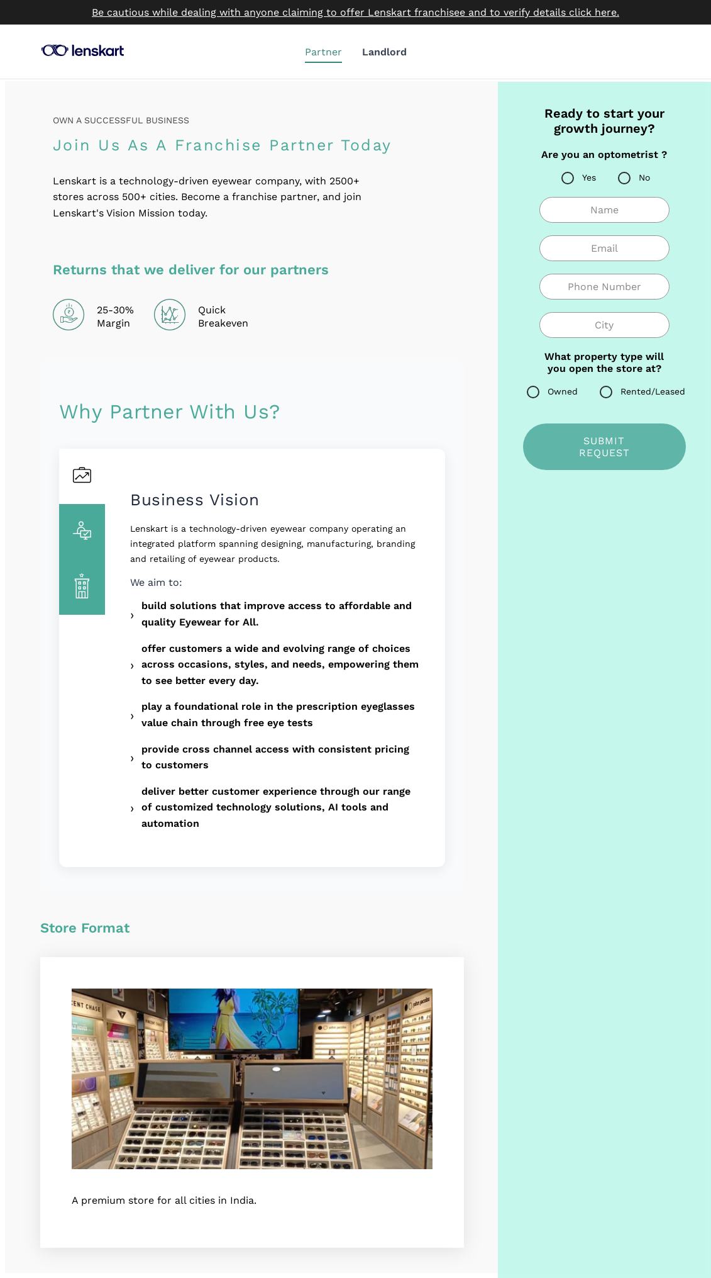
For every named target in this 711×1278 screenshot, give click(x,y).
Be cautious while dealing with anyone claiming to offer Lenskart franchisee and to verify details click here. (355, 12)
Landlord (384, 52)
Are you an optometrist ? (604, 154)
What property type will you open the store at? (604, 362)
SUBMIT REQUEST (604, 447)
